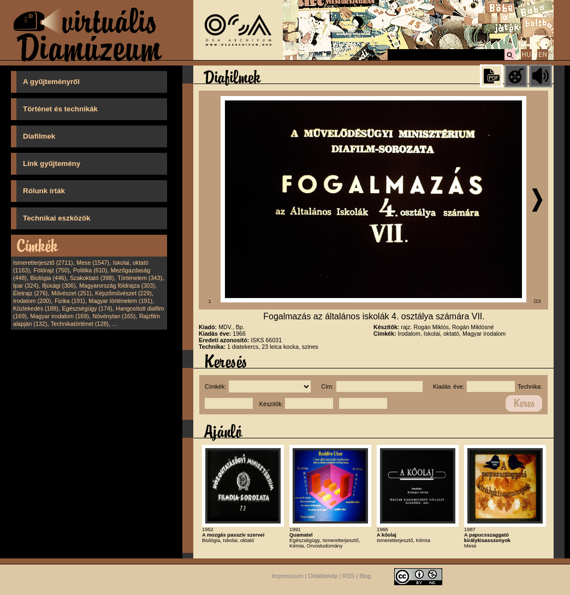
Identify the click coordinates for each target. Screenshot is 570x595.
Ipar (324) (25, 285)
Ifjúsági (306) (59, 285)
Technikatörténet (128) (80, 323)
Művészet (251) (71, 293)
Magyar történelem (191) (120, 300)
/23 (537, 301)
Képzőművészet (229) (123, 293)
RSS (349, 576)
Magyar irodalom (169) (60, 316)
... (114, 323)
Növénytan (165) (113, 316)
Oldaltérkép (323, 576)
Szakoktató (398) (92, 278)
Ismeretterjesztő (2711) (43, 262)
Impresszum (288, 576)
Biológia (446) (49, 278)
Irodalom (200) (32, 300)
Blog (365, 576)
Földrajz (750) (51, 270)
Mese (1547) (92, 262)
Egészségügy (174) (87, 308)
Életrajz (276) (30, 293)
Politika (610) (90, 270)
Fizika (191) (70, 300)
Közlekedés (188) (35, 308)
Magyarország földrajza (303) (117, 285)
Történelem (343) (139, 278)
